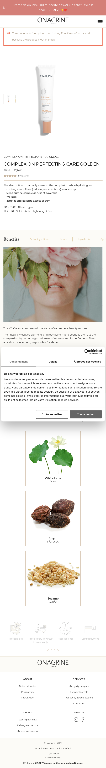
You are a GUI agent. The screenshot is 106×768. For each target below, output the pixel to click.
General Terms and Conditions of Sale (53, 748)
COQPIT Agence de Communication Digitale (59, 763)
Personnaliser (52, 414)
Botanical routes (27, 686)
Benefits (11, 239)
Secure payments (28, 719)
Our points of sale (79, 692)
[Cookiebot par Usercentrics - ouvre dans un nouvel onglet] (87, 351)
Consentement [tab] (18, 361)
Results (63, 239)
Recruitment (27, 697)
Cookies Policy (53, 757)
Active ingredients (39, 239)
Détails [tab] (53, 361)
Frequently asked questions (79, 697)
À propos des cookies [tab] (87, 361)
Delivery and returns (27, 725)
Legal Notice (53, 753)
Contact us (79, 703)
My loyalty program (79, 686)
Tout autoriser (85, 414)
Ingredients (84, 239)
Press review (27, 692)
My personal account (28, 731)
